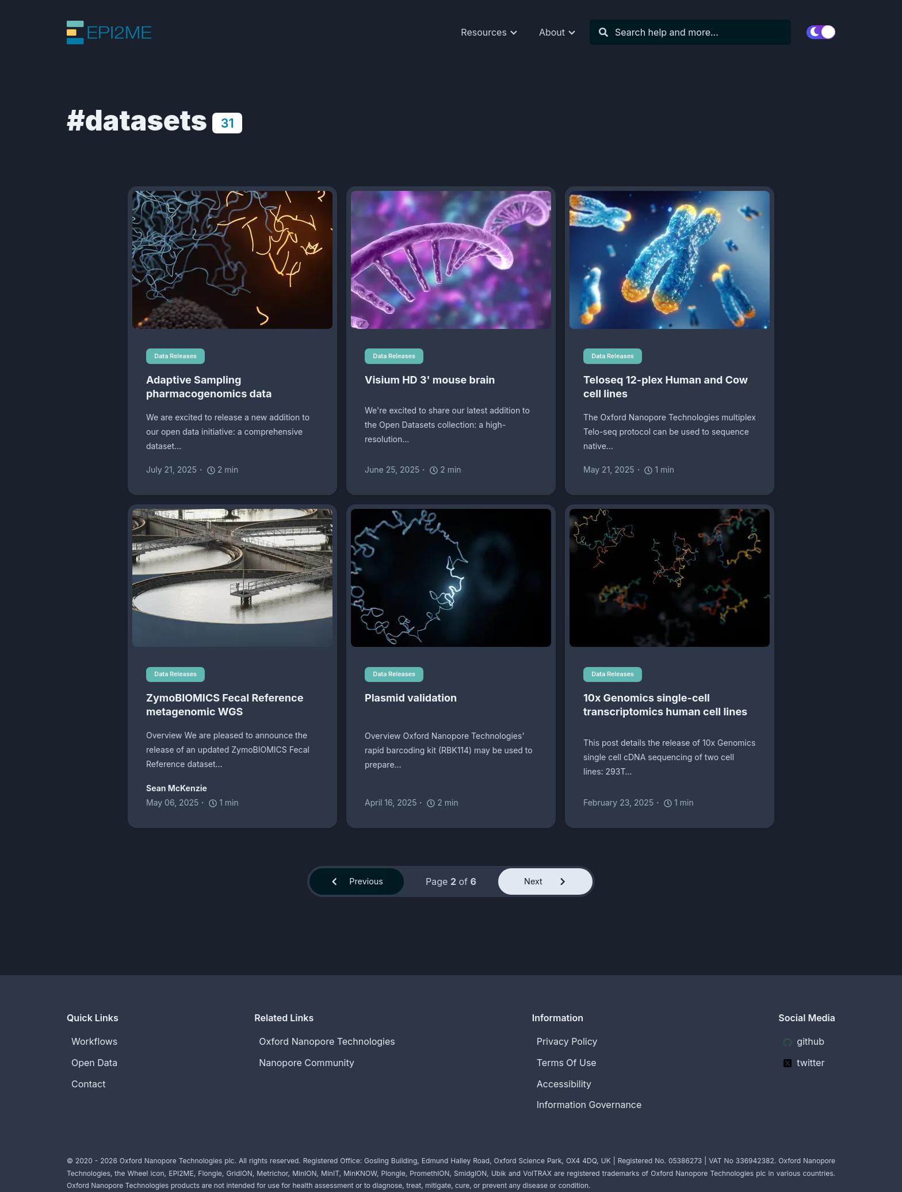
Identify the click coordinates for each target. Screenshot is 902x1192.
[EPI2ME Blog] (118, 32)
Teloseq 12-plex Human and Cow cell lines (665, 387)
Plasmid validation (411, 699)
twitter (803, 1062)
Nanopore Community (306, 1062)
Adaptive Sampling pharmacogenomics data (209, 387)
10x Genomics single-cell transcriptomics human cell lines (665, 706)
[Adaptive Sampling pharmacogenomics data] (232, 260)
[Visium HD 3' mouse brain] (451, 260)
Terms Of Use (567, 1062)
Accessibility (564, 1084)
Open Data (94, 1062)
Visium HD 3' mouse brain (430, 380)
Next (545, 884)
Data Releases (178, 356)
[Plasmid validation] (451, 579)
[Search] (696, 32)
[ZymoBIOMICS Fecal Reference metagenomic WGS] (232, 579)
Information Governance (589, 1105)
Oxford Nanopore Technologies (327, 1041)
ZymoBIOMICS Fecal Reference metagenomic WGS (224, 706)
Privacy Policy (567, 1041)
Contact (88, 1084)
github (803, 1041)
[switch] (821, 32)
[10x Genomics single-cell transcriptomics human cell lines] (670, 579)
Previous (356, 884)
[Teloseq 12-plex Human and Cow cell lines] (670, 260)
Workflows (94, 1041)
